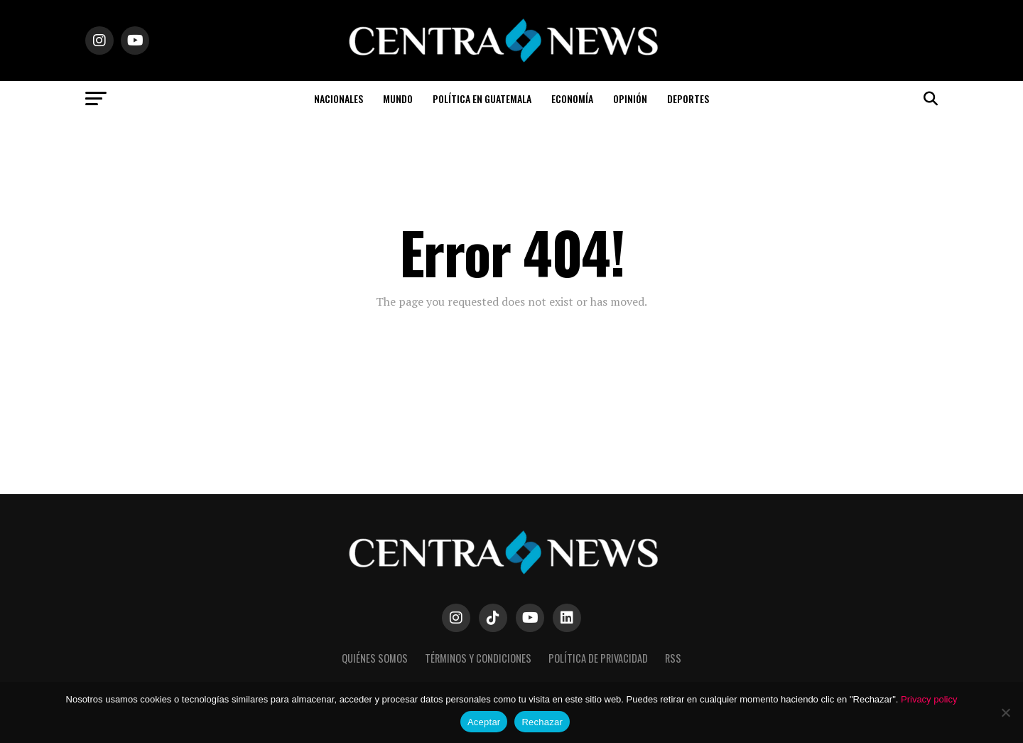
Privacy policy (929, 699)
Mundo (398, 98)
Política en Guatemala (482, 98)
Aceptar (484, 722)
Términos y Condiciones (478, 658)
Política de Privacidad (598, 658)
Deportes (688, 98)
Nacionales (338, 98)
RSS (673, 658)
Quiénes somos (375, 658)
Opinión (630, 98)
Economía (572, 98)
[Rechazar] (1005, 712)
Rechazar (542, 722)
